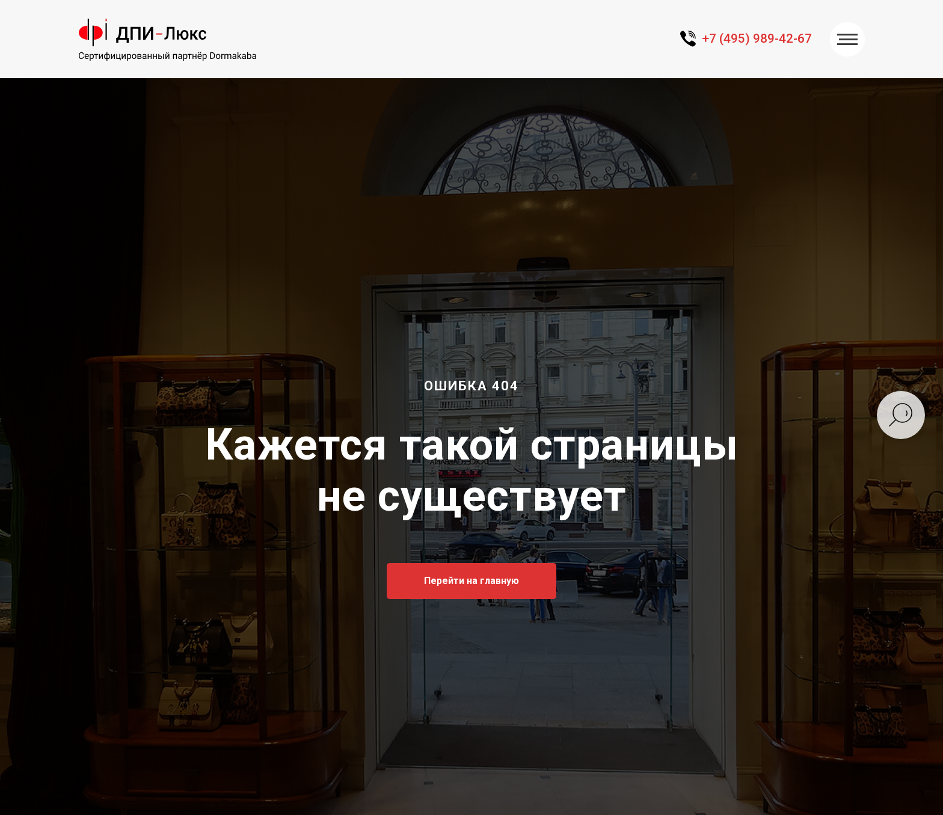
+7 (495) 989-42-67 (757, 38)
